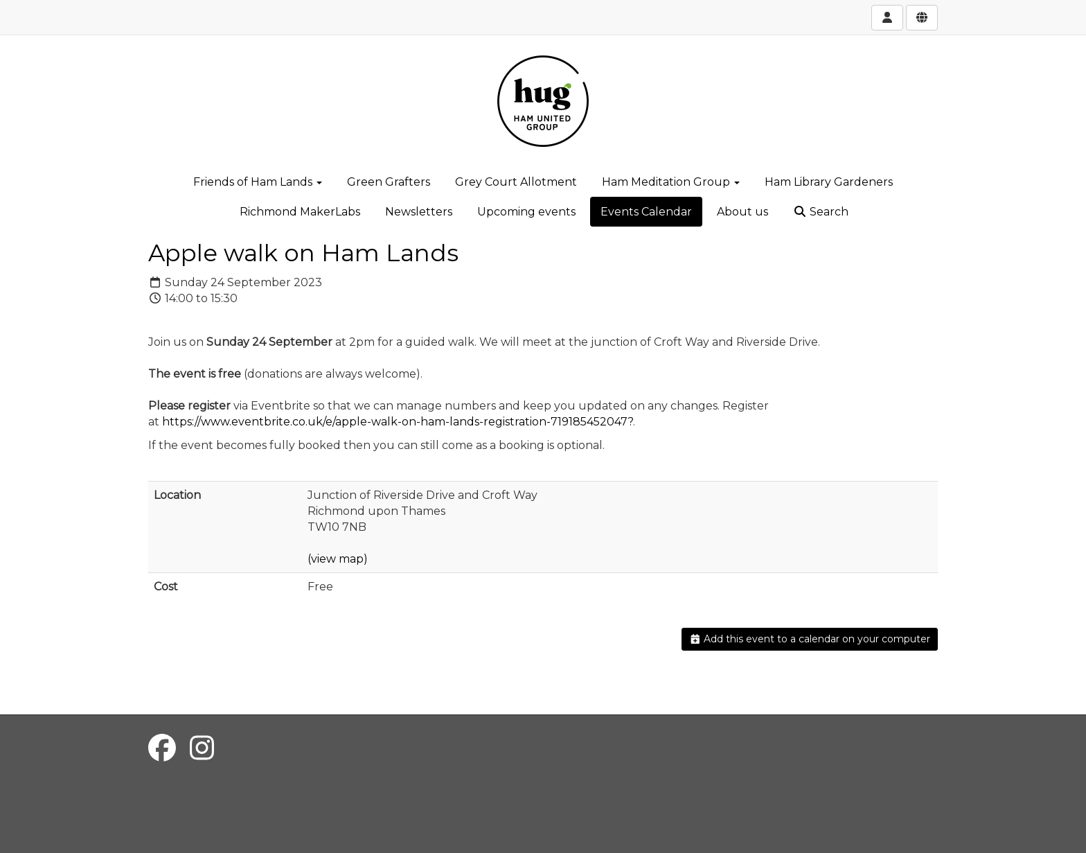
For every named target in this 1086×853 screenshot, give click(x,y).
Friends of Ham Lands (257, 181)
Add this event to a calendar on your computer (810, 639)
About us (742, 211)
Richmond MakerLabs (300, 211)
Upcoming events (526, 211)
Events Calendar (646, 211)
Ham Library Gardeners (829, 181)
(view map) (338, 558)
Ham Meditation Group (671, 181)
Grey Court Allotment (516, 181)
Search (820, 211)
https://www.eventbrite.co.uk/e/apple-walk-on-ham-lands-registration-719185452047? (397, 421)
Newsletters (418, 211)
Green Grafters (388, 181)
